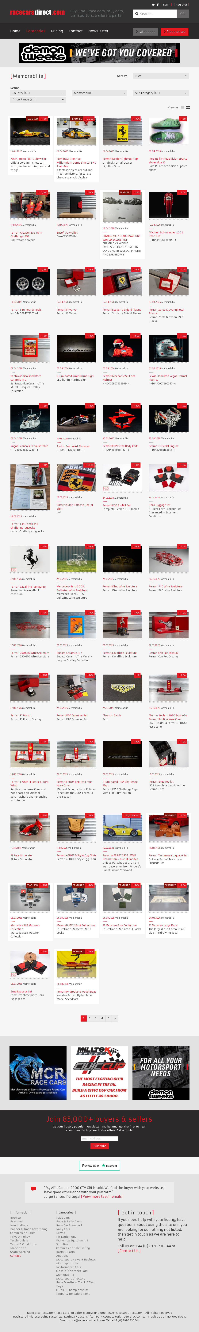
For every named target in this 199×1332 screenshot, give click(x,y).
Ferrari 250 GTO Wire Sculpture (29, 653)
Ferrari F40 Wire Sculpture (165, 586)
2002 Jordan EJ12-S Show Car (28, 159)
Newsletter (98, 31)
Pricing (57, 31)
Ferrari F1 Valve (66, 309)
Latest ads (145, 32)
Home (15, 31)
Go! (182, 14)
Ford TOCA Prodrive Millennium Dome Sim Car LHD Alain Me (76, 162)
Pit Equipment (66, 1236)
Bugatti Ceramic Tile (69, 653)
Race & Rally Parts (69, 1221)
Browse (15, 1217)
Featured (16, 1221)
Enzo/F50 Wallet (67, 232)
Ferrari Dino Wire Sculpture (120, 586)
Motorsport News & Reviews (76, 1259)
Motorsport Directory (70, 1278)
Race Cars (63, 1217)
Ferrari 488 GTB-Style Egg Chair (76, 855)
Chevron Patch (112, 715)
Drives (60, 1233)
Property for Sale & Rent (73, 1293)
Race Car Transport (69, 1225)
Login (166, 4)
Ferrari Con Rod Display (163, 653)
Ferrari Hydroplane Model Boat (76, 991)
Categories (35, 31)
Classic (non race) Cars (72, 1271)
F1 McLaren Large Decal (163, 925)
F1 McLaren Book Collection (120, 925)
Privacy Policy (20, 1236)
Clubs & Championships (72, 1290)
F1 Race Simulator (21, 855)
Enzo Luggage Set (159, 505)
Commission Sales (22, 1233)
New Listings (19, 1225)
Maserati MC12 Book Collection (76, 925)
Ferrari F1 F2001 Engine (163, 446)
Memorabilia (65, 1274)
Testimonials (19, 1240)
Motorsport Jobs (67, 1263)
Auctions (62, 1255)
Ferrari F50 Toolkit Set (117, 505)
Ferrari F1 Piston (20, 715)
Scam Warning (20, 1252)
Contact (76, 31)
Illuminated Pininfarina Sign (75, 376)
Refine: (15, 88)
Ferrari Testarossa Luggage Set (168, 855)
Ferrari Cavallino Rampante (28, 586)
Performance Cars (68, 1267)
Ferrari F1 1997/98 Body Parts (121, 446)
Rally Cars (63, 1229)
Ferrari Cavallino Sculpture (120, 653)
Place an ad (174, 32)
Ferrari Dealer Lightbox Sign (121, 159)
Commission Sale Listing (73, 1248)
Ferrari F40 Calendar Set (72, 715)
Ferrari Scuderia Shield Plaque (122, 309)
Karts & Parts (65, 1252)
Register (181, 4)
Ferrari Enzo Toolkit (161, 781)
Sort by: (122, 76)
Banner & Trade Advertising (28, 1229)
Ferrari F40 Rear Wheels (25, 309)
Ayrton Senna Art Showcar (73, 446)
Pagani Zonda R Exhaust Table (29, 446)
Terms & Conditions (23, 1244)
